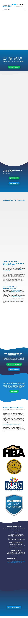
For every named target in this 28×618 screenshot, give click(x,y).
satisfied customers (16, 296)
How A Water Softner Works (14, 383)
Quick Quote (14, 178)
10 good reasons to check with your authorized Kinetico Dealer (16, 562)
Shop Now (14, 391)
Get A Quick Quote (14, 607)
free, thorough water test (14, 300)
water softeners (16, 290)
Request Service (14, 67)
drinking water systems (16, 291)
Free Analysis (14, 183)
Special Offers (14, 369)
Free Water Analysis (14, 364)
